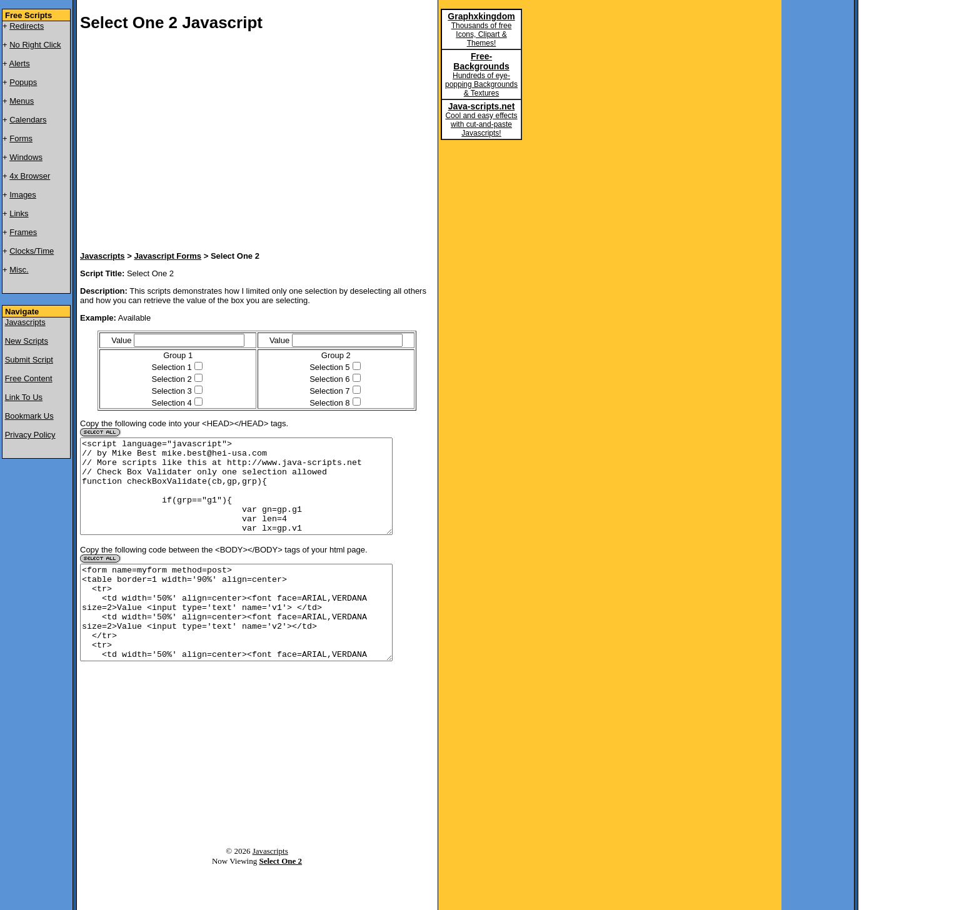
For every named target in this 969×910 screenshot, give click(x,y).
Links (18, 213)
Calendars (27, 119)
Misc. (18, 269)
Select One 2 (280, 898)
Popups (23, 82)
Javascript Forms (167, 256)
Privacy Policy (30, 434)
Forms (21, 138)
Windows (26, 157)
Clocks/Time (31, 251)
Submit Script (29, 359)
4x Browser (29, 176)
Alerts (19, 63)
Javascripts (25, 322)
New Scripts (26, 341)
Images (22, 194)
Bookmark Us (29, 416)
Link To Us (24, 397)
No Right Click (35, 44)
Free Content (29, 378)
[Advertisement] (230, 143)
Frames (23, 232)
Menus (21, 101)
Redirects (26, 26)
